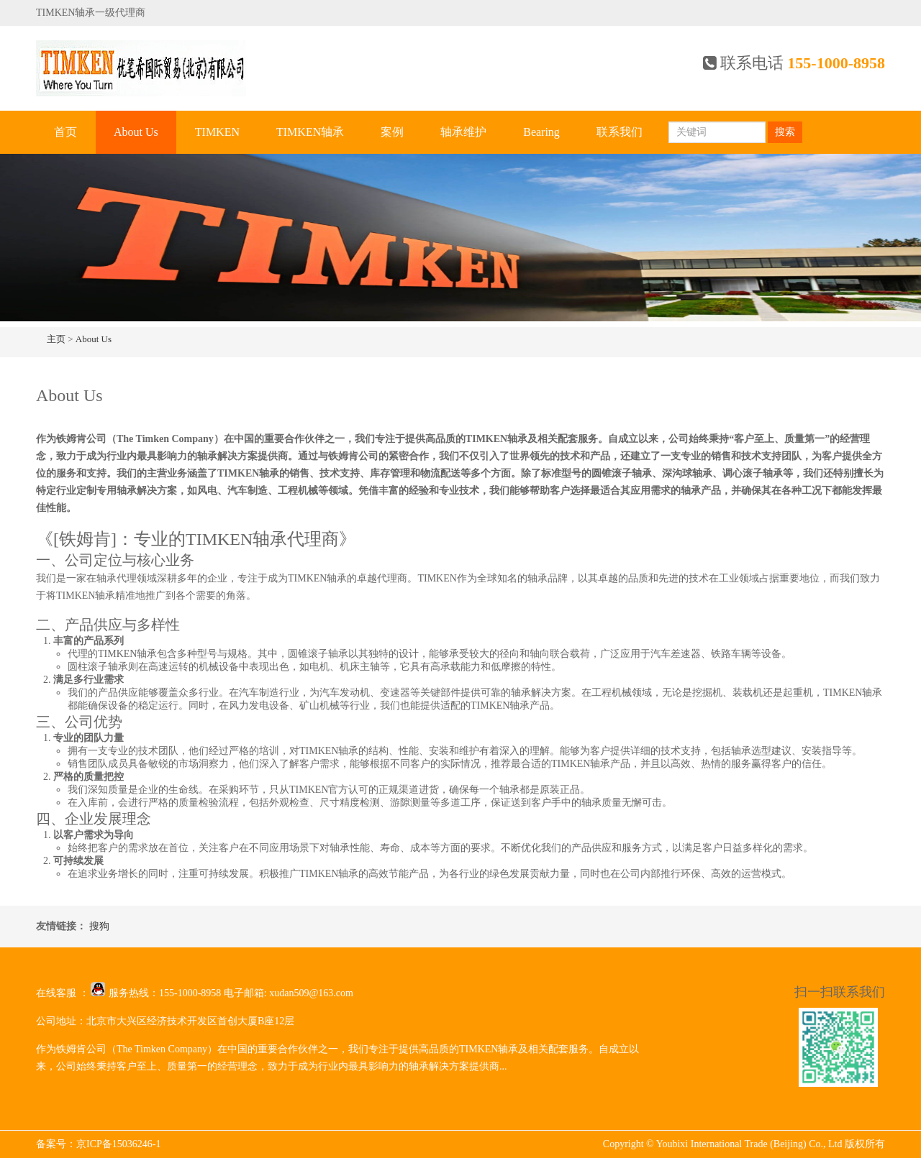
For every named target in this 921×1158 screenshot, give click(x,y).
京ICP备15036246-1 (118, 1144)
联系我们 (619, 132)
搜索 (785, 132)
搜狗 (99, 926)
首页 (65, 132)
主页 (56, 339)
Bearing (541, 132)
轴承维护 (463, 132)
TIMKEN (217, 132)
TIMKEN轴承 (310, 132)
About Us (136, 132)
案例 (392, 132)
